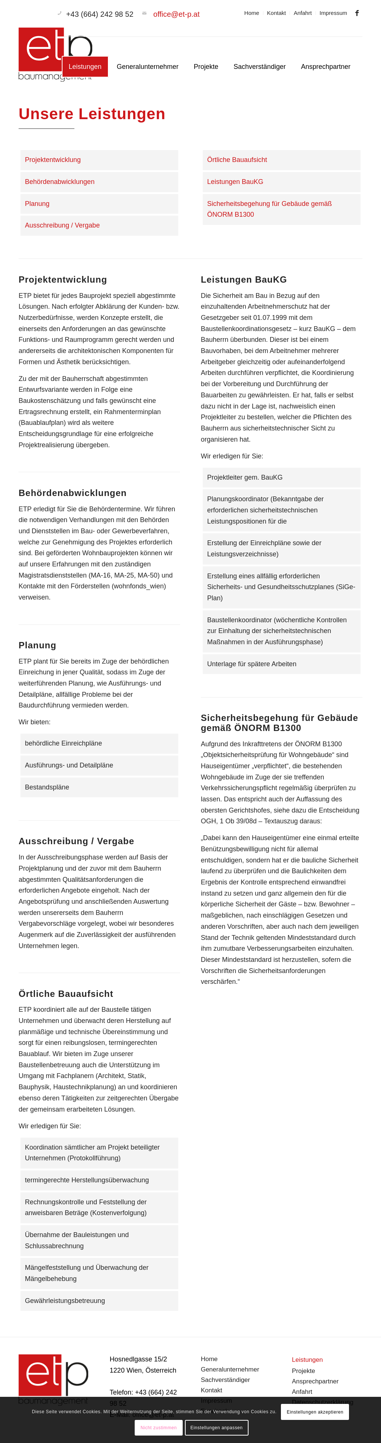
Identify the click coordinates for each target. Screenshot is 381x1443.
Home (251, 13)
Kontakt (276, 13)
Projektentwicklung (53, 159)
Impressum (333, 13)
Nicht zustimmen (159, 1427)
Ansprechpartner (315, 1381)
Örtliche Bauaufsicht (237, 159)
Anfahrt (302, 13)
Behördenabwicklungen (60, 181)
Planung (37, 203)
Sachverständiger (225, 1379)
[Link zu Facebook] (356, 13)
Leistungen (307, 1359)
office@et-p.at (176, 14)
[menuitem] (252, 13)
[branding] (56, 57)
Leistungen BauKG (235, 181)
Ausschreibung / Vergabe (62, 225)
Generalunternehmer (230, 1369)
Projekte (303, 1370)
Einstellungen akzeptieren (315, 1412)
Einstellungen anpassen (216, 1427)
